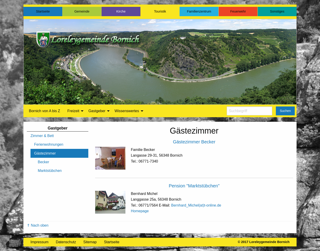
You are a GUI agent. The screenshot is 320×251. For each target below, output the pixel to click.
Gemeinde (81, 11)
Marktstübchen (50, 171)
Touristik (160, 11)
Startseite (43, 11)
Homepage (140, 211)
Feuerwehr (238, 11)
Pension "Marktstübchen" (194, 185)
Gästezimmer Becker (194, 141)
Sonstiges (277, 11)
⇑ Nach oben (37, 225)
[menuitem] (44, 111)
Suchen (285, 111)
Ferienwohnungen (48, 144)
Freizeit (73, 111)
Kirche (121, 11)
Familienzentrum (199, 11)
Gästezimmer (45, 153)
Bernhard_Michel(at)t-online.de (196, 205)
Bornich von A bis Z (44, 111)
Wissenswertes (126, 111)
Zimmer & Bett (42, 136)
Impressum (39, 242)
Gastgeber (96, 111)
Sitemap (90, 242)
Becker (43, 162)
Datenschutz (66, 242)
